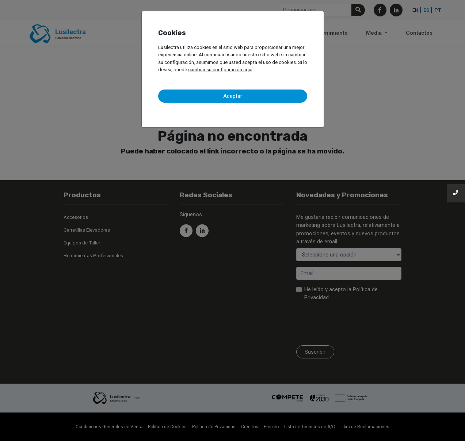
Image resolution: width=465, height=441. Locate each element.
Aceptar (232, 96)
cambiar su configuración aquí (220, 69)
